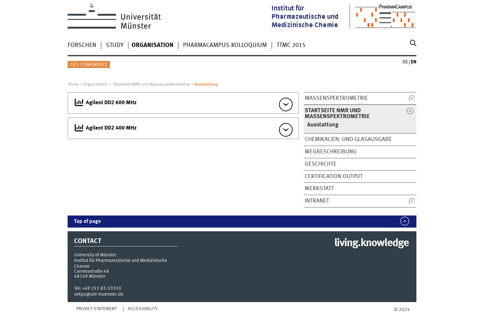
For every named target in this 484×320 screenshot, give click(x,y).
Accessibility (143, 308)
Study (114, 45)
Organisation (95, 84)
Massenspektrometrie (336, 98)
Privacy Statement (96, 308)
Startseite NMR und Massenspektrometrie (151, 84)
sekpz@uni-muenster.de (98, 294)
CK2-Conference (88, 64)
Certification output (334, 176)
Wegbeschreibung (331, 152)
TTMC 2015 (291, 45)
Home (73, 84)
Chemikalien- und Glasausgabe (348, 139)
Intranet (317, 201)
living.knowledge (371, 243)
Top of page (87, 221)
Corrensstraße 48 (91, 271)
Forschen (82, 45)
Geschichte (320, 164)
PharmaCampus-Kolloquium (225, 45)
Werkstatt (319, 188)
